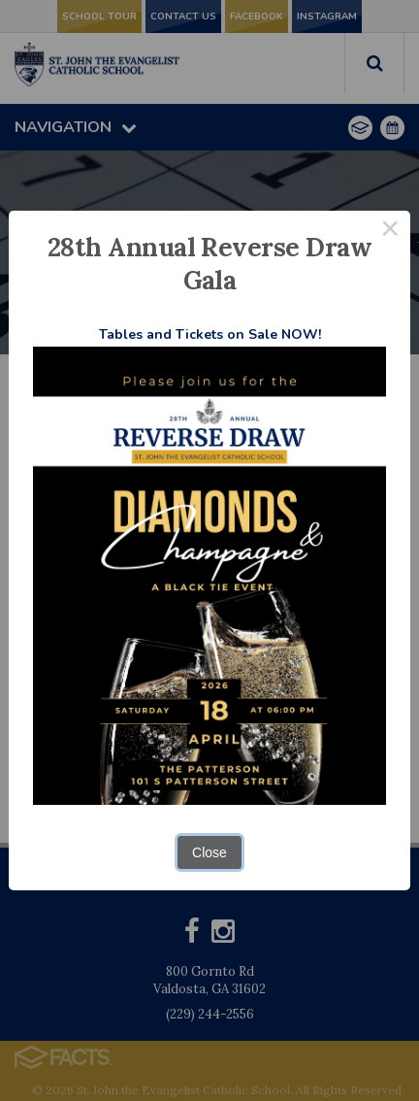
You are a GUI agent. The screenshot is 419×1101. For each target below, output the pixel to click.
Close (209, 852)
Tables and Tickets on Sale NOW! (210, 334)
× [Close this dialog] (390, 231)
